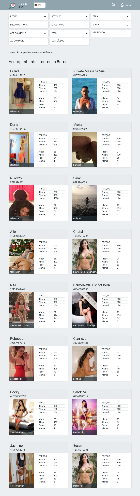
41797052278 (17, 449)
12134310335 (80, 449)
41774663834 (80, 75)
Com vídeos (58, 40)
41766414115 (17, 75)
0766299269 (80, 128)
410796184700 (18, 128)
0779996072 (17, 182)
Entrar (126, 5)
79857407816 (17, 342)
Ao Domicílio (17, 40)
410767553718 (18, 396)
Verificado (99, 32)
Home (12, 52)
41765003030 (80, 289)
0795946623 (80, 182)
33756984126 (80, 342)
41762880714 (80, 396)
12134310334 (80, 235)
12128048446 (17, 289)
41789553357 (17, 235)
